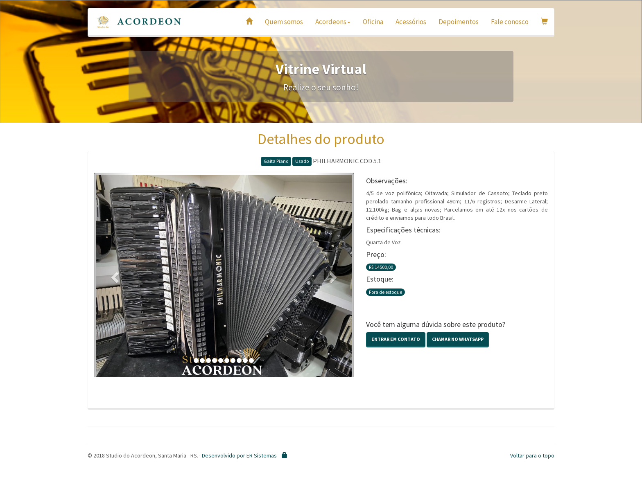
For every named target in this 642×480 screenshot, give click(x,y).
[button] (113, 275)
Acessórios (411, 21)
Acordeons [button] (332, 21)
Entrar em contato (395, 339)
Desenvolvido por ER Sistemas (239, 455)
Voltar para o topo (532, 455)
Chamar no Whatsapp (458, 339)
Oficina (373, 21)
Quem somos (284, 21)
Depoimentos (459, 21)
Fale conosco (510, 21)
